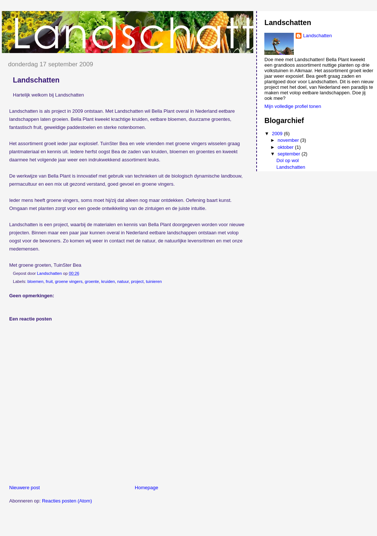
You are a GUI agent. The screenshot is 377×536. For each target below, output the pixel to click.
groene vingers (68, 281)
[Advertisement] (88, 518)
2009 (278, 133)
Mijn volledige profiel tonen (292, 106)
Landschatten (317, 35)
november (289, 140)
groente (92, 281)
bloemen (35, 281)
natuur (122, 281)
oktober (286, 147)
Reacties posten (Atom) (67, 501)
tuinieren (154, 281)
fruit (49, 281)
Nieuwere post (24, 487)
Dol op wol (287, 160)
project (137, 281)
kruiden (108, 281)
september (290, 154)
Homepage (146, 487)
